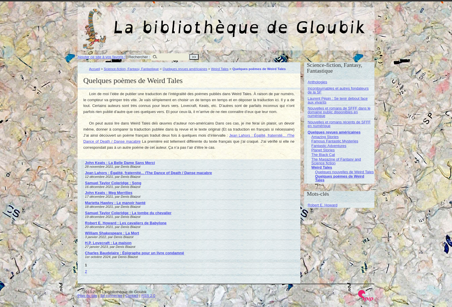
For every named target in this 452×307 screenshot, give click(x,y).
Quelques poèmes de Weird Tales (339, 178)
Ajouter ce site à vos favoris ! (101, 57)
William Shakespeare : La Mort (112, 233)
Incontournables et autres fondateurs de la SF (338, 90)
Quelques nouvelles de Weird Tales (344, 172)
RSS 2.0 (148, 295)
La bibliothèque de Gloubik (287, 22)
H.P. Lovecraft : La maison (108, 243)
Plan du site (87, 295)
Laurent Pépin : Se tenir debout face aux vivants (338, 100)
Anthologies (317, 82)
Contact (131, 295)
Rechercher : (139, 57)
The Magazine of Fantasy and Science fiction (336, 161)
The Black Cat (323, 154)
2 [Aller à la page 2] (86, 271)
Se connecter (111, 295)
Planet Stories (323, 150)
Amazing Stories (325, 137)
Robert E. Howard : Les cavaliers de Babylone (126, 223)
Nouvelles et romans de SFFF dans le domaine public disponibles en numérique (339, 112)
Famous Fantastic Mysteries (334, 141)
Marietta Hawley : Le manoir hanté (115, 203)
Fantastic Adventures (328, 146)
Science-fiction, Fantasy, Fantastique (131, 69)
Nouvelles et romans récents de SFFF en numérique (339, 124)
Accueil (94, 69)
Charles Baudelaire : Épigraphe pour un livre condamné (134, 253)
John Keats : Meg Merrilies (109, 193)
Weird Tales (220, 69)
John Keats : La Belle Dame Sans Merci (120, 163)
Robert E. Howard (322, 205)
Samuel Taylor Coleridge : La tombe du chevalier (128, 213)
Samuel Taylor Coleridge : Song (113, 183)
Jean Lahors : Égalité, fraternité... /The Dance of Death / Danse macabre (148, 173)
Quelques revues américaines (185, 69)
